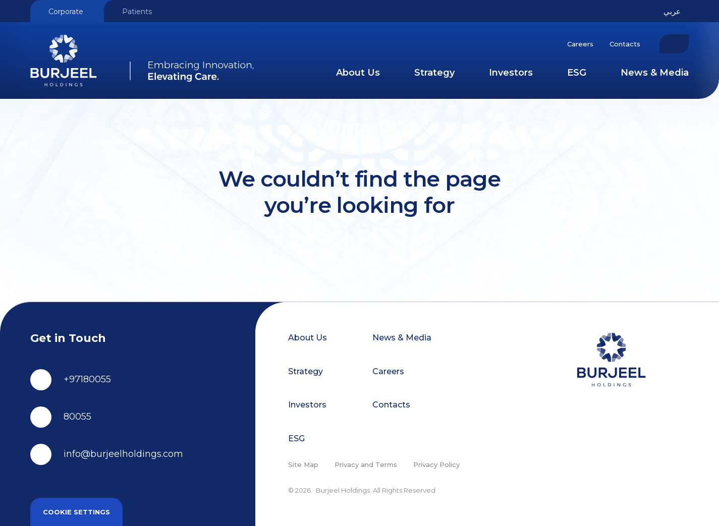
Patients (137, 11)
